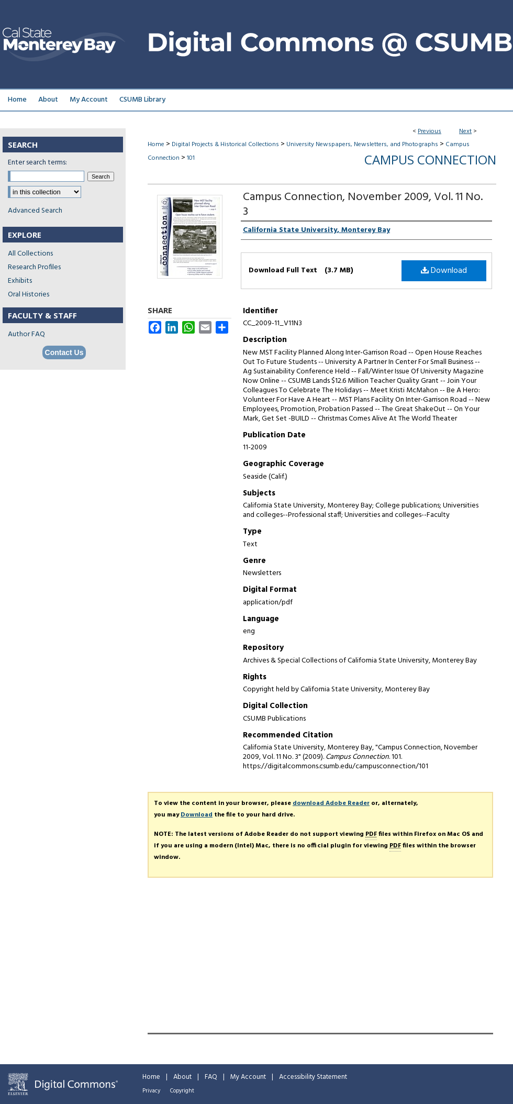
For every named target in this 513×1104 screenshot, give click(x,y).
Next (465, 131)
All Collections (30, 254)
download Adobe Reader (331, 803)
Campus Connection (430, 159)
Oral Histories (28, 295)
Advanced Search (35, 211)
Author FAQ (26, 334)
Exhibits (20, 281)
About (182, 1077)
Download (444, 271)
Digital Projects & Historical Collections (225, 144)
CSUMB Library (142, 100)
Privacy (151, 1091)
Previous (429, 131)
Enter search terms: (37, 163)
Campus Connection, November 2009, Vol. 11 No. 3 (363, 204)
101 (191, 158)
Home (156, 144)
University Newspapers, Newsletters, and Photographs (362, 144)
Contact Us (64, 352)
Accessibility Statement (313, 1077)
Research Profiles (34, 267)
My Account (248, 1077)
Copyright (182, 1091)
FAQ (211, 1077)
